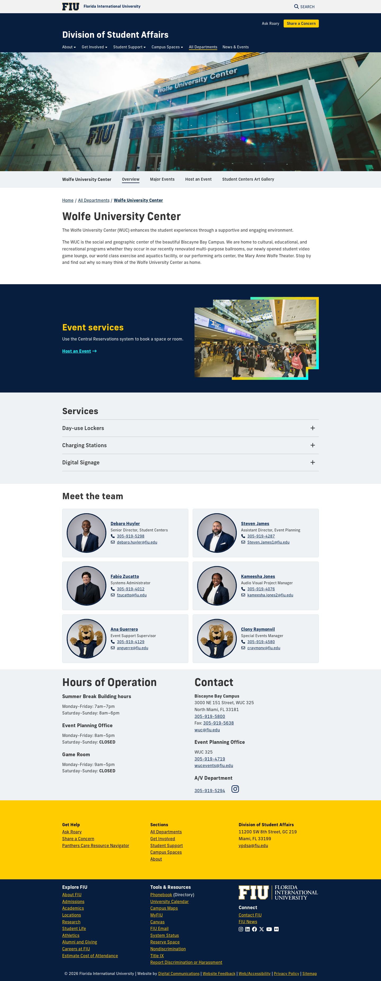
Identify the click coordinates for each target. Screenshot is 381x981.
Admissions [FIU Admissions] (73, 901)
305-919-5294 (209, 790)
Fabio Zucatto (125, 576)
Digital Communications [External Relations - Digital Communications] (178, 973)
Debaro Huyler (125, 523)
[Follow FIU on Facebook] (255, 929)
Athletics (70, 935)
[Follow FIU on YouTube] (270, 929)
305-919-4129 (130, 641)
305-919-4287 (261, 536)
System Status (164, 935)
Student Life (74, 928)
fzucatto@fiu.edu (132, 595)
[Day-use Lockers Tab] (190, 428)
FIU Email (159, 928)
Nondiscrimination (168, 948)
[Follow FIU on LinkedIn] (248, 929)
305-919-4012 (130, 589)
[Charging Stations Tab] (190, 445)
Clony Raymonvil (258, 629)
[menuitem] (69, 47)
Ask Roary (270, 23)
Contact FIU (250, 915)
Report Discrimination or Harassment (186, 962)
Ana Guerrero (124, 629)
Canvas (157, 921)
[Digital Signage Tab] (190, 462)
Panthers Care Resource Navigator (95, 845)
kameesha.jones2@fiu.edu (270, 595)
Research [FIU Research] (71, 921)
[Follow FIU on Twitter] (262, 929)
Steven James (255, 523)
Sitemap (309, 973)
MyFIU (156, 915)
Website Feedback (219, 973)
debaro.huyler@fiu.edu (137, 542)
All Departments (94, 200)
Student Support (166, 845)
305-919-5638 (218, 723)
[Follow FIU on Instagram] (242, 929)
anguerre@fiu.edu (132, 648)
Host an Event (76, 351)
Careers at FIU (76, 948)
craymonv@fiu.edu (263, 648)
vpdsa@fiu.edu (253, 845)
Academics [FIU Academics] (73, 908)
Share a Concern (301, 23)
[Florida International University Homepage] (126, 6)
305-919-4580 (261, 641)
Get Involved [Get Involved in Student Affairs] (162, 838)
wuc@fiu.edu (207, 729)
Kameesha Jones (258, 576)
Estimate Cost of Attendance (90, 955)
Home (68, 200)
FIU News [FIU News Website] (248, 921)
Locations (71, 915)
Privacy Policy (286, 973)
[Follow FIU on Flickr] (277, 929)
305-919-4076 (261, 589)
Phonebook (161, 894)
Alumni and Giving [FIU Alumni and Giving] (79, 942)
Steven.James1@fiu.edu (268, 542)
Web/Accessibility (255, 973)
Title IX (157, 955)
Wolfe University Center (86, 180)
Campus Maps (164, 908)
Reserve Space (165, 942)
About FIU (71, 894)
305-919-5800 (209, 716)
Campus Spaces (166, 852)
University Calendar (169, 901)
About (156, 859)
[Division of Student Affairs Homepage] (115, 35)
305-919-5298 (130, 536)
